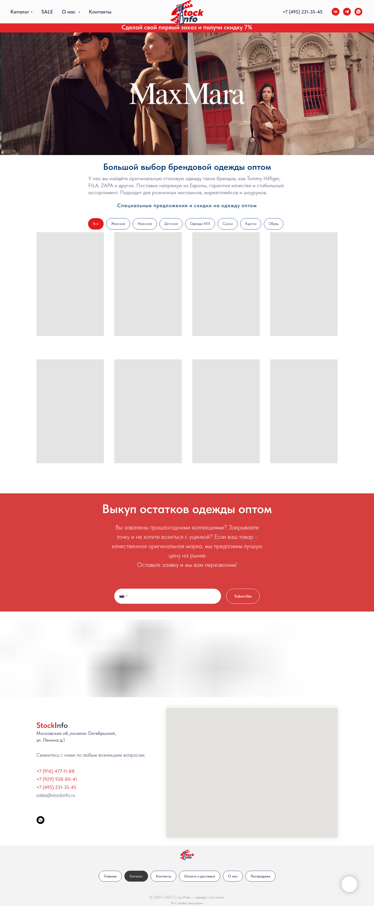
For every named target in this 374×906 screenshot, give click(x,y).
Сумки (228, 224)
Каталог (19, 12)
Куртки (250, 224)
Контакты (100, 12)
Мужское (145, 224)
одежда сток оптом (209, 897)
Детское (171, 224)
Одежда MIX (200, 224)
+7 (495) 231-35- (300, 12)
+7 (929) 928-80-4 (55, 779)
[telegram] (347, 12)
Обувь (273, 224)
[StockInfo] (40, 820)
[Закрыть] (366, 27)
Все (96, 224)
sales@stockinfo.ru (55, 795)
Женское (118, 224)
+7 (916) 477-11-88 (55, 771)
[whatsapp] (358, 12)
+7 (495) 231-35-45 (56, 787)
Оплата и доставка (199, 876)
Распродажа (260, 876)
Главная (110, 876)
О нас (69, 12)
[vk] (335, 12)
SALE (47, 12)
